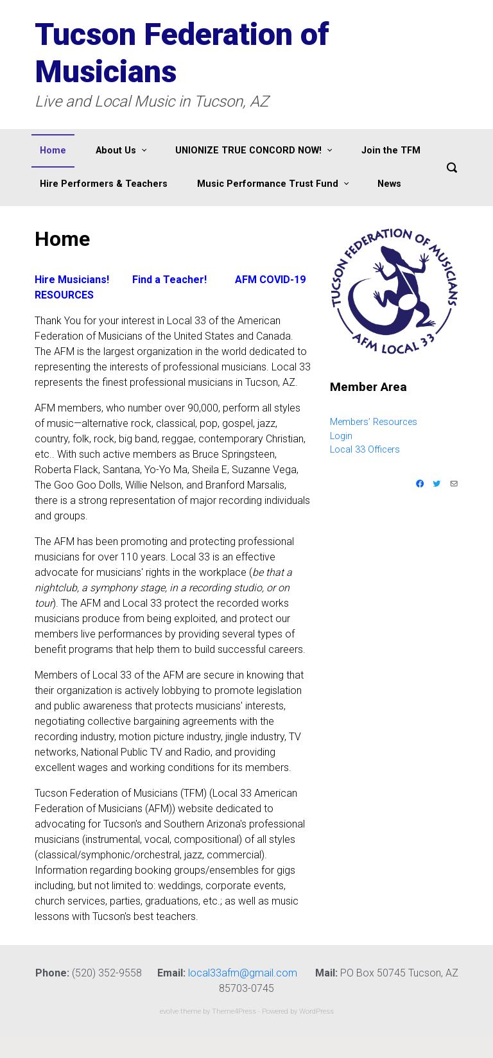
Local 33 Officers (365, 449)
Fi (136, 279)
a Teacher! (179, 279)
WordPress (316, 1011)
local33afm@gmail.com (242, 973)
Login (341, 436)
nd (146, 279)
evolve (169, 1011)
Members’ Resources (373, 422)
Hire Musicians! (72, 279)
